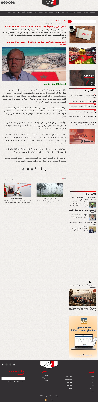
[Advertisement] (47, 201)
